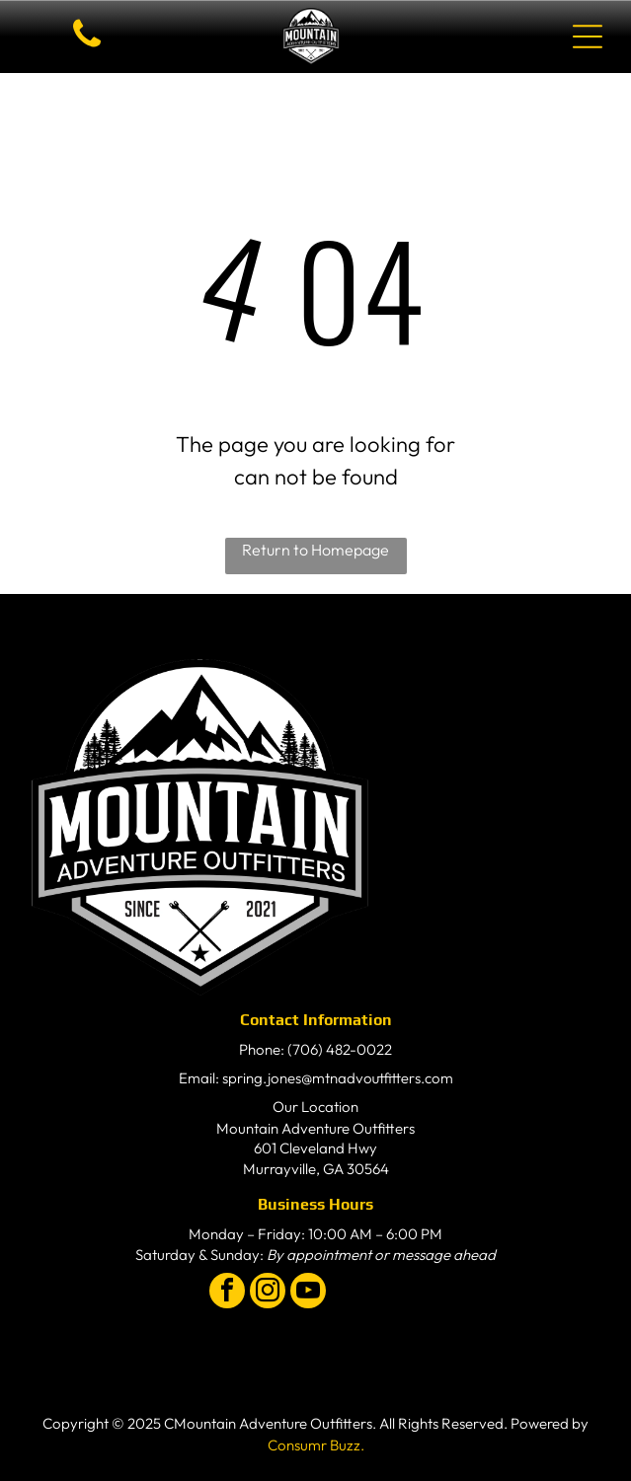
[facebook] (227, 1293)
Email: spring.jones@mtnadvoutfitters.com (316, 1078)
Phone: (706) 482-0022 (315, 1049)
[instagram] (267, 1293)
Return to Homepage (315, 549)
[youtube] (308, 1293)
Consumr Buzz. (316, 1445)
